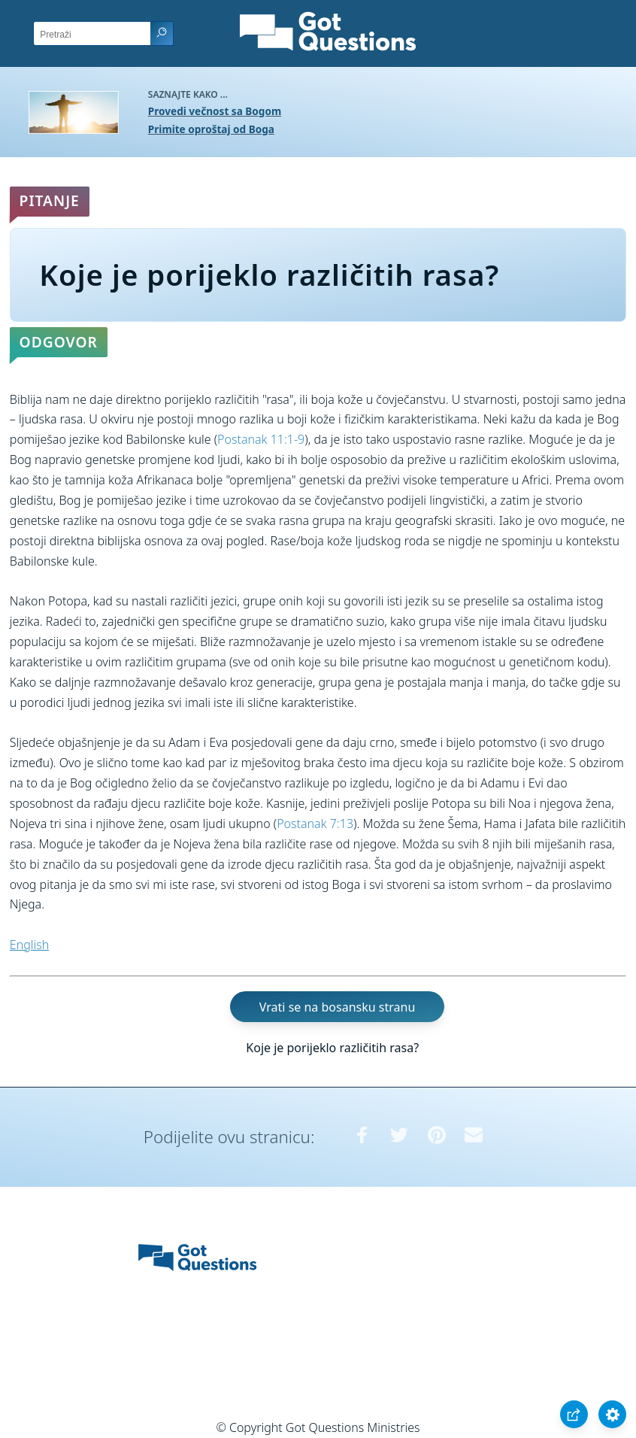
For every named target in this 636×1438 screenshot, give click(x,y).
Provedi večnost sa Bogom (214, 111)
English (29, 944)
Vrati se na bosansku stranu (337, 1007)
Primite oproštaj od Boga (211, 129)
